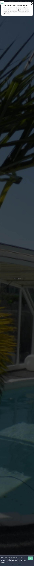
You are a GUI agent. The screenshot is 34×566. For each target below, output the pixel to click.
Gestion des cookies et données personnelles (11, 564)
